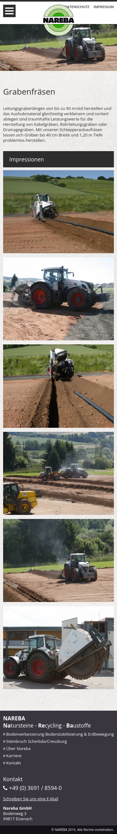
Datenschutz (77, 6)
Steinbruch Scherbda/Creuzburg (36, 741)
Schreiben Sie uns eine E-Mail (30, 799)
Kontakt (13, 763)
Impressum (104, 6)
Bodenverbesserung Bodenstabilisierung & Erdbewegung (60, 734)
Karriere (14, 755)
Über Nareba (18, 748)
